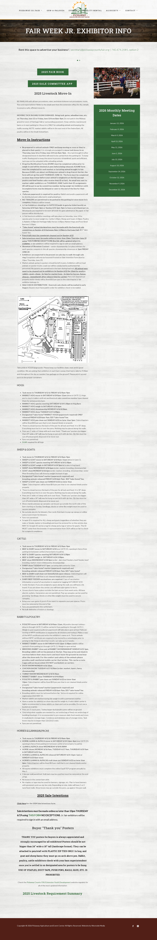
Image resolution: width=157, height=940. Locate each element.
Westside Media (98, 926)
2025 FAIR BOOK (52, 72)
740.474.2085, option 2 (125, 49)
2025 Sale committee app (52, 83)
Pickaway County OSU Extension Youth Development (49, 882)
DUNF (24, 442)
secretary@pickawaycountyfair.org (90, 49)
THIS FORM (34, 815)
